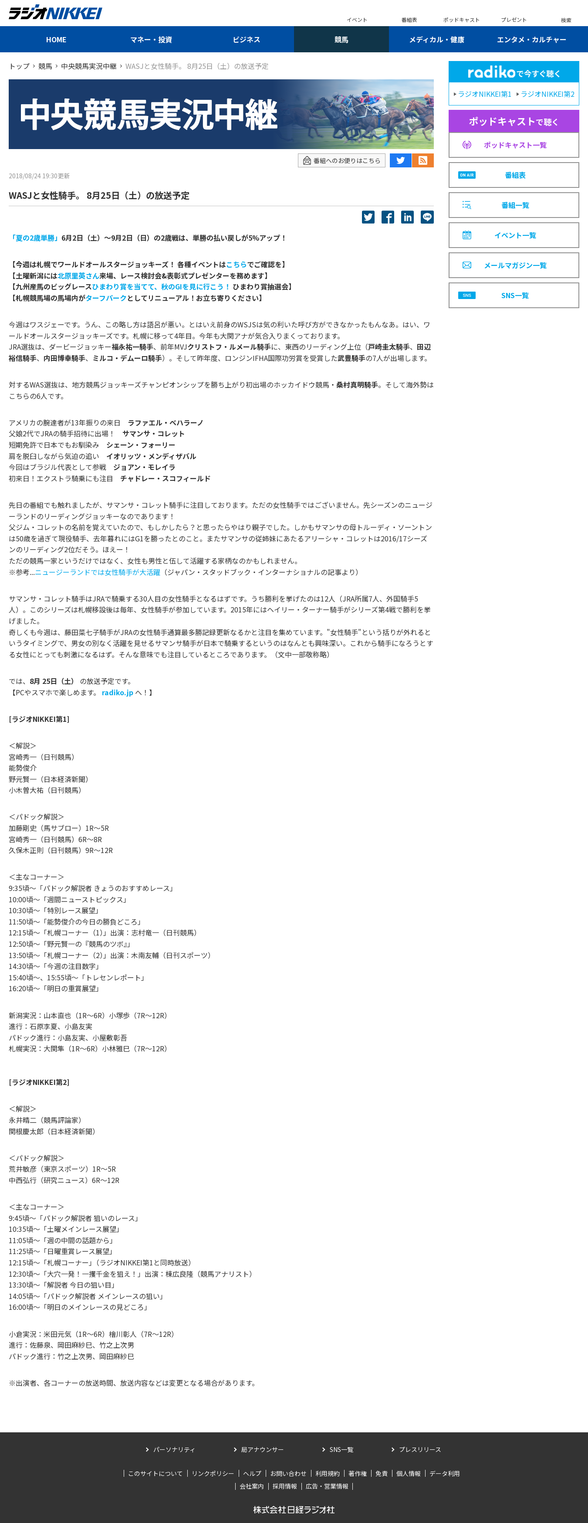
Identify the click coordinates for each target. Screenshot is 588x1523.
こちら (236, 264)
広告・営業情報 (327, 1486)
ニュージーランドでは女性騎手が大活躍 (97, 572)
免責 (381, 1473)
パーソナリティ (174, 1449)
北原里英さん (78, 275)
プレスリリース (420, 1449)
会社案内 (252, 1486)
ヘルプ (252, 1473)
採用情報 (285, 1486)
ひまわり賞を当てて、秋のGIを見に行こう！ (161, 286)
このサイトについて (155, 1473)
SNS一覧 (341, 1449)
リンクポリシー (213, 1473)
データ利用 (444, 1473)
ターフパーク (106, 297)
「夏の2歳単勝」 (35, 237)
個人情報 (408, 1473)
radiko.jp (117, 692)
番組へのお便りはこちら (342, 160)
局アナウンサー (262, 1449)
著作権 (357, 1473)
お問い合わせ (288, 1473)
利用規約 (327, 1473)
